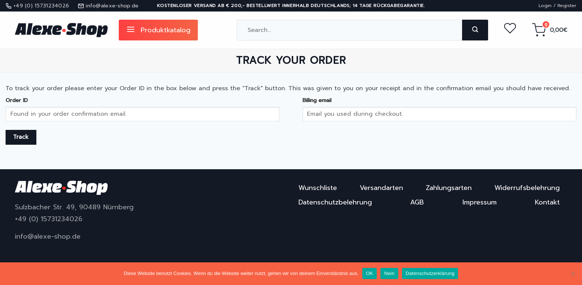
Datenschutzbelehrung (335, 202)
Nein (389, 273)
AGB (417, 202)
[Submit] (475, 30)
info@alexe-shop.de (48, 237)
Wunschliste (317, 188)
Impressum (479, 202)
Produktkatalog (158, 30)
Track (21, 136)
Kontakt (547, 202)
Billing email (317, 100)
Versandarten (381, 188)
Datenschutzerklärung (430, 273)
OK (369, 273)
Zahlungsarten (449, 188)
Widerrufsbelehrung (527, 188)
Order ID (17, 100)
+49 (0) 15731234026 (48, 219)
